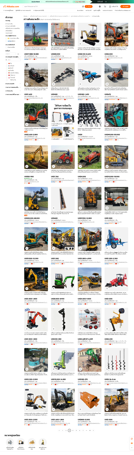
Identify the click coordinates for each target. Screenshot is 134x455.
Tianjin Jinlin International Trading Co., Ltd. (116, 302)
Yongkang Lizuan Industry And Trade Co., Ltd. (116, 383)
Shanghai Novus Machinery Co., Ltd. (33, 262)
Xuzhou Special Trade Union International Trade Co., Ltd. (36, 57)
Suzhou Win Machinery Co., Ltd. (86, 221)
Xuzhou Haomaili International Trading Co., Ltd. (63, 221)
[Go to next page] (93, 430)
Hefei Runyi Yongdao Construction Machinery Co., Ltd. (89, 302)
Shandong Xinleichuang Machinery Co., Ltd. (89, 383)
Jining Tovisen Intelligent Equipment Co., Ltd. (89, 180)
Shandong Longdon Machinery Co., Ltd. (34, 138)
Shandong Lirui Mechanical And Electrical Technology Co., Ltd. (63, 180)
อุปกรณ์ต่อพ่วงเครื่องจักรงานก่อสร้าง (80, 16)
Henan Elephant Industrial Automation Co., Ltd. (63, 383)
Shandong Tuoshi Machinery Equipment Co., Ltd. (89, 342)
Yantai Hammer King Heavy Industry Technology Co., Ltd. (63, 342)
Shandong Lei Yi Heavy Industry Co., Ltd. (88, 98)
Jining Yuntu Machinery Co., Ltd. (113, 221)
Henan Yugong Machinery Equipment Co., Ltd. (116, 180)
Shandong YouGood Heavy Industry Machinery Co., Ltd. (63, 262)
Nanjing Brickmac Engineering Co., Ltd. (61, 57)
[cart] (105, 6)
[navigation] (13, 223)
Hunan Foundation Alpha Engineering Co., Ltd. (89, 423)
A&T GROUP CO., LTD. (83, 57)
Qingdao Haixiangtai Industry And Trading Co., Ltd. (36, 342)
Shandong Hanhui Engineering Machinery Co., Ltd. (116, 423)
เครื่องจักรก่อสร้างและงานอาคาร (38, 16)
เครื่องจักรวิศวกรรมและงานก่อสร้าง (59, 16)
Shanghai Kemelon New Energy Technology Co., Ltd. (63, 302)
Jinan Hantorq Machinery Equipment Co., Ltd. (36, 302)
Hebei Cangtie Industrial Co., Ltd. (86, 138)
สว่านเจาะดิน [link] (95, 16)
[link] (132, 439)
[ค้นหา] (89, 6)
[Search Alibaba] (52, 6)
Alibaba (25, 16)
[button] (83, 6)
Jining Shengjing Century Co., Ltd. (113, 57)
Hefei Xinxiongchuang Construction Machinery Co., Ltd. (89, 262)
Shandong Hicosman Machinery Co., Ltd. (115, 342)
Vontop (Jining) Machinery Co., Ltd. (33, 98)
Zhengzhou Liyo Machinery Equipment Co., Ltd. (116, 262)
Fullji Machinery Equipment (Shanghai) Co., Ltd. (36, 221)
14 (89, 430)
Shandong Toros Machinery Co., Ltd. (60, 423)
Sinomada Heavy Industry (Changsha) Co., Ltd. (116, 138)
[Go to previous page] (59, 430)
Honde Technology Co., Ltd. (31, 181)
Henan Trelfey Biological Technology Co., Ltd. (36, 423)
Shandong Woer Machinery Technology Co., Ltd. (63, 98)
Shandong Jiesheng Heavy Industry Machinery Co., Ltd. (36, 383)
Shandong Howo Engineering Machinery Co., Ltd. (116, 98)
